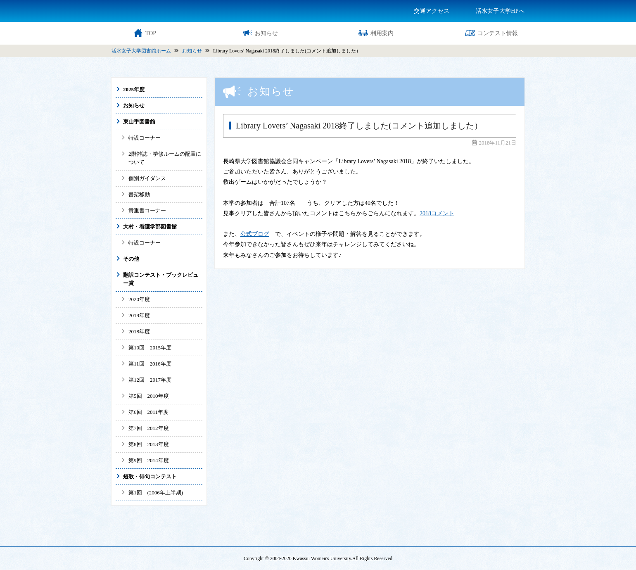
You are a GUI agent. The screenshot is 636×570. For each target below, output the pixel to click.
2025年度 (134, 89)
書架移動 (139, 194)
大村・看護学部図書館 (150, 226)
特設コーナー (144, 138)
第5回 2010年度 (151, 396)
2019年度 (139, 315)
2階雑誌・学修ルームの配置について (164, 158)
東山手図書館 (139, 122)
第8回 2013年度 (148, 444)
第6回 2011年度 (148, 412)
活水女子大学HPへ (500, 11)
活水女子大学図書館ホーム (141, 51)
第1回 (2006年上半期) (155, 492)
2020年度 (139, 299)
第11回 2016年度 (149, 364)
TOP (144, 33)
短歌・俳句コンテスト (150, 476)
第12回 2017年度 (149, 380)
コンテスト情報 (491, 33)
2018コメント (437, 213)
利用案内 (376, 33)
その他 (131, 259)
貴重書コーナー (147, 210)
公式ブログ (254, 234)
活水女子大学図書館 (159, 11)
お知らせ (260, 33)
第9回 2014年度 (148, 460)
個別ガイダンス (147, 178)
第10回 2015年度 (149, 347)
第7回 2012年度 (148, 428)
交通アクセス (431, 11)
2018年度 (139, 331)
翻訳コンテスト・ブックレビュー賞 (160, 279)
